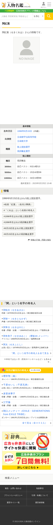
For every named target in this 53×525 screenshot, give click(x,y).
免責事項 (40, 488)
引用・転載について (40, 495)
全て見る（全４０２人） (34, 423)
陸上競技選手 (23, 147)
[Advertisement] (26, 93)
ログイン (43, 7)
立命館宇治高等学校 (26, 137)
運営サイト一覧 (13, 502)
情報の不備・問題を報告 (41, 240)
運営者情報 (39, 502)
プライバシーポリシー (13, 495)
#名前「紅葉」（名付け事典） (18, 204)
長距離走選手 (23, 151)
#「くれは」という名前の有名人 (19, 210)
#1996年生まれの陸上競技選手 (18, 216)
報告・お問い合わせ (13, 488)
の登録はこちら (25, 11)
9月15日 (28, 131)
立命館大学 (22, 141)
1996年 (20, 131)
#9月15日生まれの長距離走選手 (19, 234)
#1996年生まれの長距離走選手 (18, 222)
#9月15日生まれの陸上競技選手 (19, 228)
